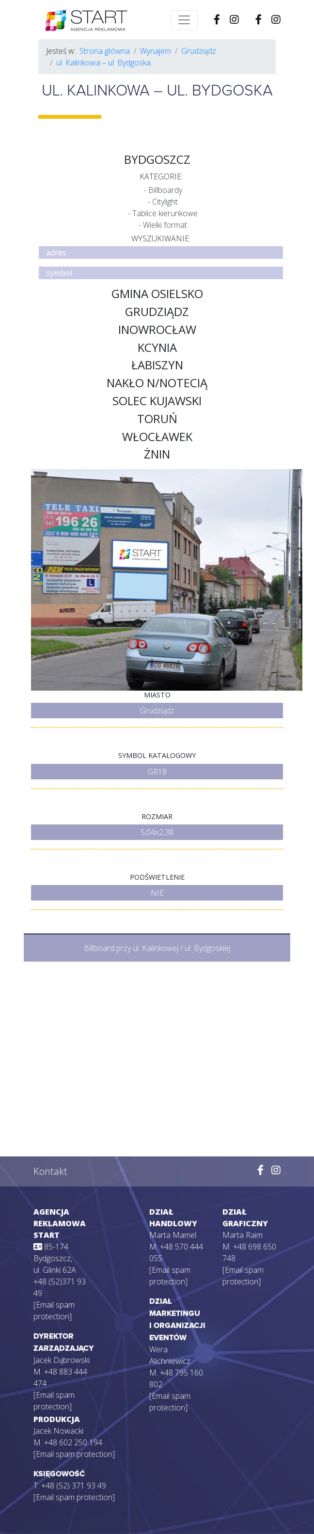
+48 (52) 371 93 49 (73, 1485)
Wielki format (165, 225)
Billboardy (165, 190)
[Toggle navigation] (184, 20)
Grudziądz (198, 51)
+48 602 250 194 (73, 1442)
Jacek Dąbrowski (61, 1360)
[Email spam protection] (74, 1454)
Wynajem (155, 51)
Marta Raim (242, 1235)
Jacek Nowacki (58, 1430)
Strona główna (104, 51)
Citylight (165, 201)
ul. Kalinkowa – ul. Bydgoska (103, 62)
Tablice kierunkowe (165, 213)
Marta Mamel (172, 1235)
